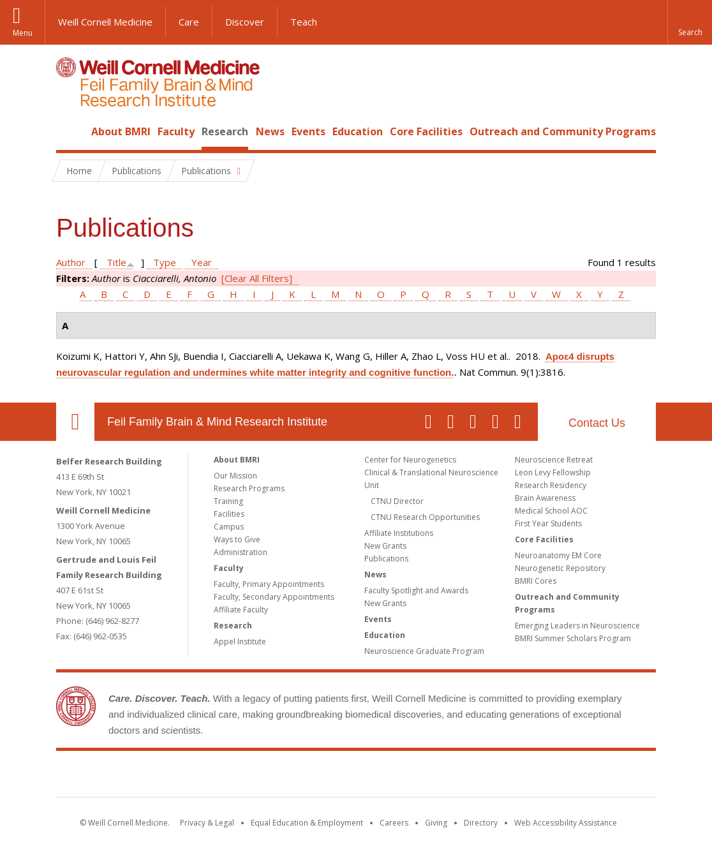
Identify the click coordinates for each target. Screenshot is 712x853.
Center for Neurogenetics (410, 459)
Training (228, 501)
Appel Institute (240, 641)
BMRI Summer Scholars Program (573, 638)
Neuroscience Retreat (554, 459)
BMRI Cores (535, 580)
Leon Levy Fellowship (553, 472)
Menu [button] (23, 32)
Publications (386, 558)
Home (70, 131)
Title (116, 262)
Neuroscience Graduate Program (424, 651)
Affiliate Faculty (241, 609)
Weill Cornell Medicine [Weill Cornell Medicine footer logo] (263, 776)
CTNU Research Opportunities (425, 517)
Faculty (176, 131)
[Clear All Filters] (256, 278)
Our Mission (235, 475)
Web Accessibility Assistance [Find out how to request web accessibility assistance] (565, 822)
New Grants (385, 545)
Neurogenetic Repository (560, 568)
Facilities (229, 513)
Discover (244, 21)
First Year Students (548, 523)
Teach (303, 21)
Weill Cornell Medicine (105, 21)
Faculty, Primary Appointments (269, 584)
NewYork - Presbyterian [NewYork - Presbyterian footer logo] (463, 776)
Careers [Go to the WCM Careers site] (394, 822)
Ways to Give (237, 539)
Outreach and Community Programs (563, 131)
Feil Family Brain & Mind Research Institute (217, 421)
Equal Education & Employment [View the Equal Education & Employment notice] (307, 822)
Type (164, 262)
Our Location (75, 422)
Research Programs (249, 488)
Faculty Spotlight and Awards (416, 590)
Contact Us (596, 423)
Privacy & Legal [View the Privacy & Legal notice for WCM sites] (207, 822)
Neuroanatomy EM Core (558, 555)
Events (308, 131)
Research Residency (550, 485)
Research (225, 131)
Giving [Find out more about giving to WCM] (436, 822)
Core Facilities (426, 131)
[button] (689, 22)
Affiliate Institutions (398, 533)
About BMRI (121, 131)
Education (357, 131)
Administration (240, 552)
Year (201, 262)
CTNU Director (397, 501)
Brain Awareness (545, 498)
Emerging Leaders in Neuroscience (577, 625)
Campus (229, 526)
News (270, 131)
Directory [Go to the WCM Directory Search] (481, 822)
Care (189, 21)
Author (70, 262)
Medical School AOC (551, 510)
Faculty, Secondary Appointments (274, 596)
